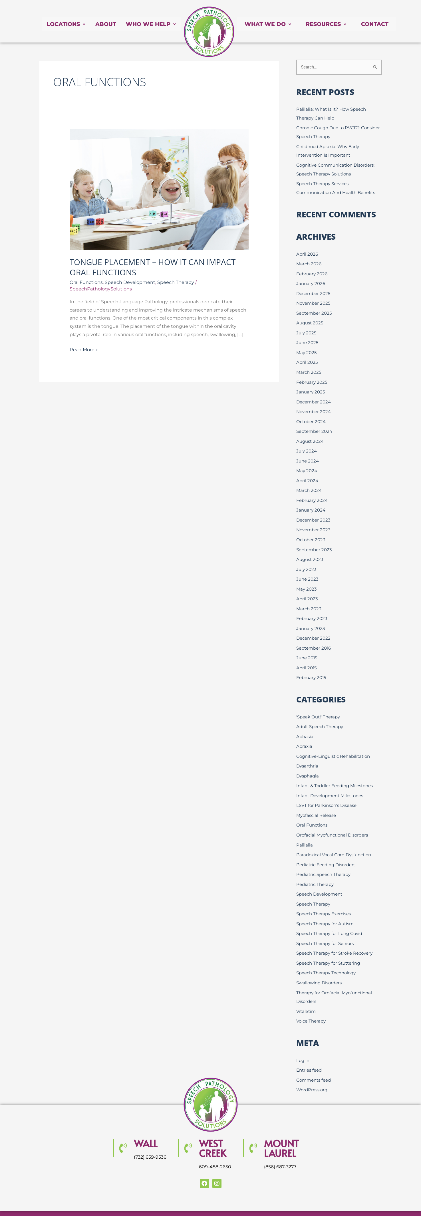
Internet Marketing (290, 1202)
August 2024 (310, 434)
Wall (145, 1123)
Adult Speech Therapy (319, 714)
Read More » (84, 349)
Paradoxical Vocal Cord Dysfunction (333, 839)
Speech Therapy (175, 282)
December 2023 (313, 511)
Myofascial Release (316, 801)
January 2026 (310, 280)
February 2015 (311, 665)
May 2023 (306, 579)
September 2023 (314, 540)
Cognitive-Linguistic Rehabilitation (333, 743)
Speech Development (130, 282)
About (103, 24)
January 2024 (310, 502)
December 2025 (313, 290)
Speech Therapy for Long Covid (329, 916)
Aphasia (304, 724)
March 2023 (308, 598)
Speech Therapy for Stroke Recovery (334, 936)
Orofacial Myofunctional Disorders (332, 820)
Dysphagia (307, 762)
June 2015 (306, 646)
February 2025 (311, 377)
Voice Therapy (311, 1002)
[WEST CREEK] (188, 1128)
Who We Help (150, 24)
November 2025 (313, 300)
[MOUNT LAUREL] (253, 1128)
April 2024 (307, 473)
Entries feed (309, 1050)
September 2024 (314, 425)
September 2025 (314, 309)
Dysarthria (307, 753)
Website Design (226, 1202)
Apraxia (304, 733)
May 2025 (306, 348)
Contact (380, 24)
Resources (329, 24)
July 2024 (306, 444)
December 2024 (313, 396)
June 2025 (307, 338)
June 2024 (307, 454)
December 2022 (313, 627)
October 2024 (311, 415)
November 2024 (313, 406)
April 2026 (307, 251)
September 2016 (313, 637)
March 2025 (308, 367)
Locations (62, 24)
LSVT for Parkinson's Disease (326, 791)
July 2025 (306, 329)
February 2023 (311, 608)
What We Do (269, 24)
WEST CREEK (212, 1128)
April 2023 (307, 588)
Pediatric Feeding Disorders (325, 849)
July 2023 (306, 560)
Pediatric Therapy (315, 868)
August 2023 (309, 550)
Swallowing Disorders (319, 964)
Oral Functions (86, 282)
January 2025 (310, 386)
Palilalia (304, 830)
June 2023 (307, 569)
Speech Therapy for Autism (325, 907)
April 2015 (306, 656)
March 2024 (309, 483)
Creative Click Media (343, 1202)
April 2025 (307, 357)
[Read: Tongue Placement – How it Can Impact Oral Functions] (159, 188)
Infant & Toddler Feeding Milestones (334, 772)
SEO (252, 1202)
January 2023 (310, 617)
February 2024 (312, 492)
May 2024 (306, 463)
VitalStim (306, 992)
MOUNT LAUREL (281, 1128)
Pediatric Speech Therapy (323, 859)
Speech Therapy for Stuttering (328, 945)
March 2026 (308, 261)
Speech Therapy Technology (326, 955)
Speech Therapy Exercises (323, 897)
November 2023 (313, 521)
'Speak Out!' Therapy (318, 705)
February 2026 (311, 271)
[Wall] (122, 1128)
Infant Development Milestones (329, 782)
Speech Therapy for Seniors (325, 926)
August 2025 (309, 319)
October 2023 (310, 531)
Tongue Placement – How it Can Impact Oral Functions (152, 267)
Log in (302, 1041)
